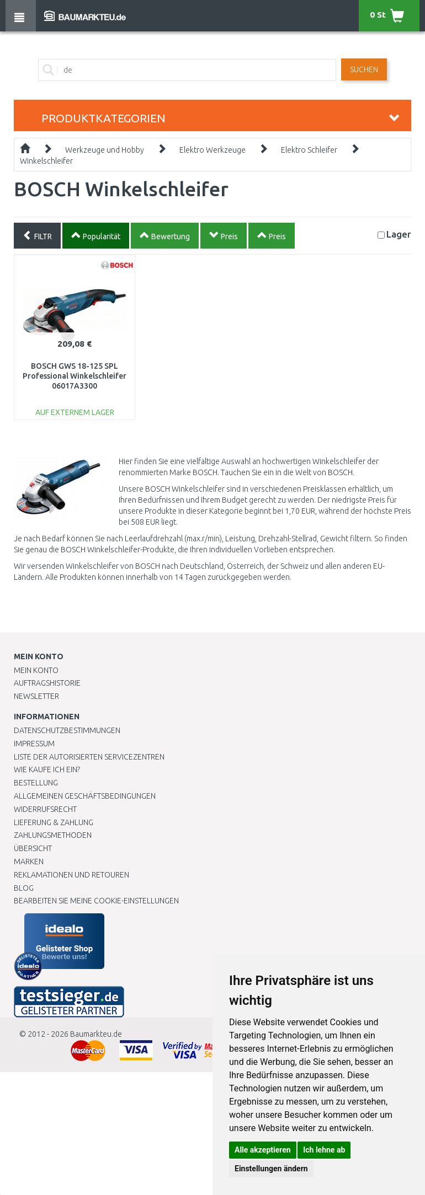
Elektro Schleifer (309, 150)
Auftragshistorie (47, 683)
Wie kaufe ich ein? (47, 769)
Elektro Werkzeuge (212, 150)
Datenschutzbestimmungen (67, 730)
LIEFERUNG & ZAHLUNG (53, 822)
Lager (398, 234)
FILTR (37, 235)
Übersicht (33, 848)
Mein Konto (36, 670)
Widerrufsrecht (45, 809)
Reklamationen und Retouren (71, 874)
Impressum (34, 743)
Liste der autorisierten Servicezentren (89, 756)
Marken (29, 861)
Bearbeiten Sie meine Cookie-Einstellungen (96, 900)
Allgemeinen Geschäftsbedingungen (85, 796)
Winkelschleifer (46, 161)
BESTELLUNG (36, 782)
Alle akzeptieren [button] (263, 1149)
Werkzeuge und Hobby (104, 150)
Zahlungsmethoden (53, 835)
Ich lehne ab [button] (324, 1149)
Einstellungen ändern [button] (271, 1168)
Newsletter (36, 696)
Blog (24, 888)
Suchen (364, 69)
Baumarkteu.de (96, 1034)
